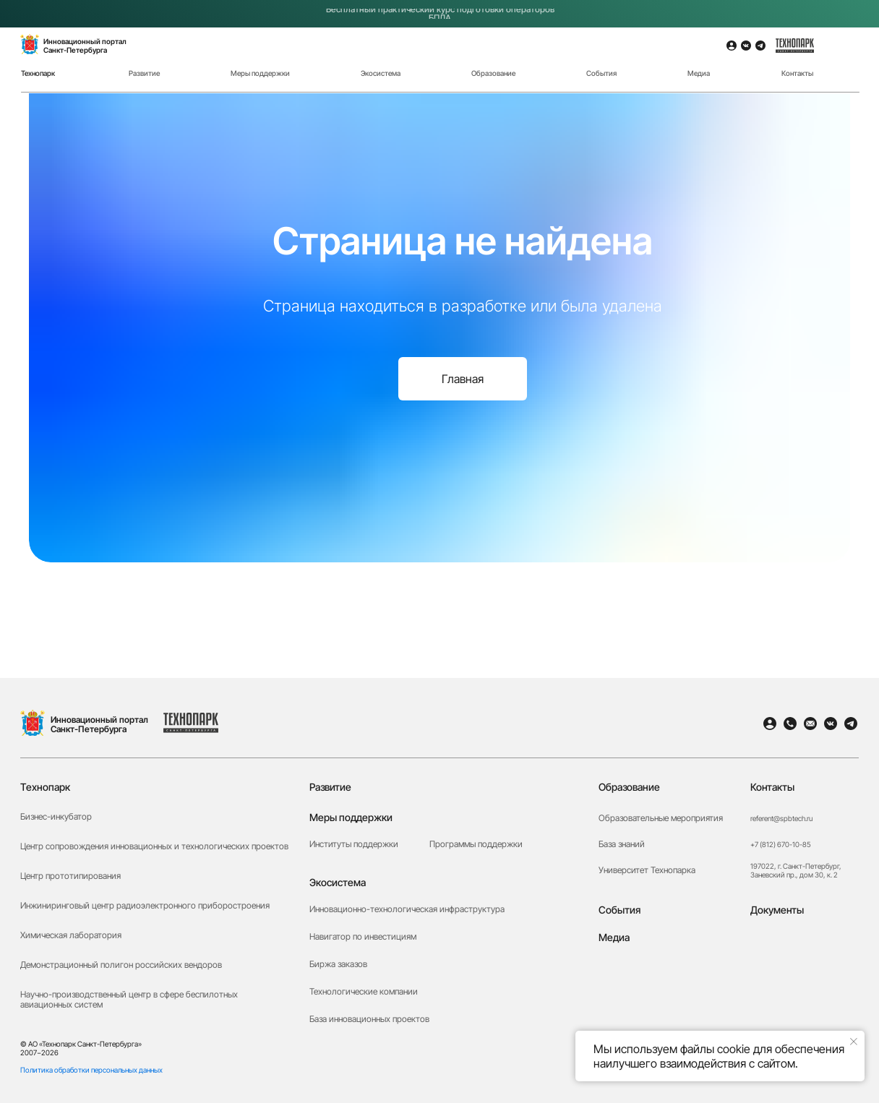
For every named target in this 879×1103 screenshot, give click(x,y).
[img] (845, 56)
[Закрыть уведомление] (853, 1041)
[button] (800, 1002)
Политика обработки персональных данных (91, 1069)
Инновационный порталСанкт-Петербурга (85, 45)
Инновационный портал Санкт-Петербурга (99, 724)
